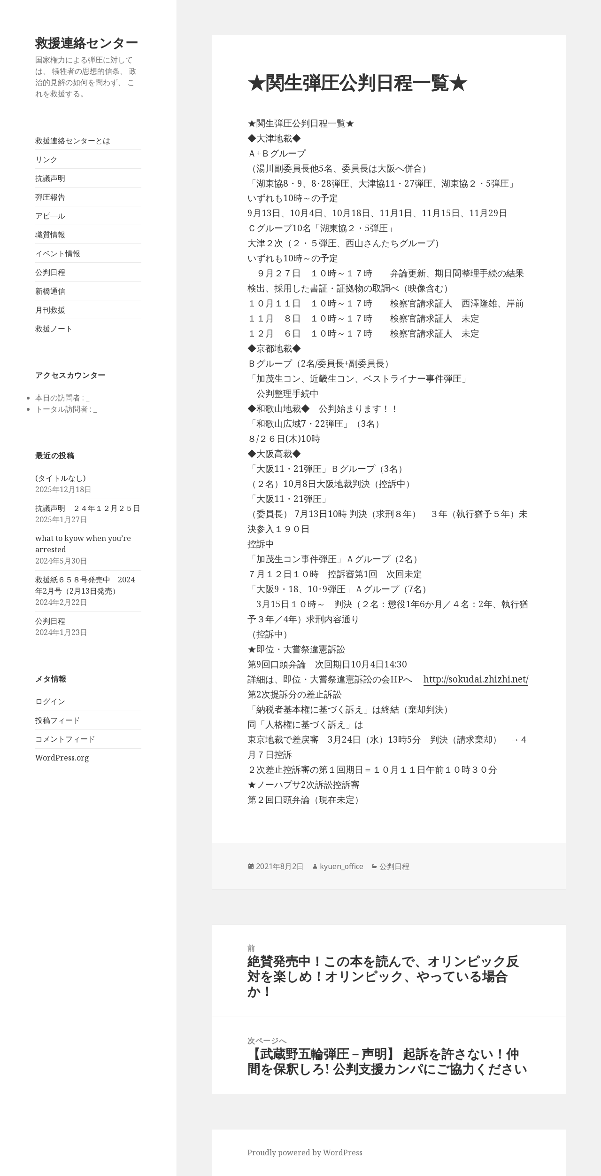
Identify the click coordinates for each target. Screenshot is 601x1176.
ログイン (50, 701)
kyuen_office (341, 866)
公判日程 (50, 272)
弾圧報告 (50, 197)
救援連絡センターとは (72, 140)
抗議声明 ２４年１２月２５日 (87, 508)
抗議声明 (50, 178)
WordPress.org (62, 758)
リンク (46, 159)
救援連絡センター (86, 42)
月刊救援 (50, 310)
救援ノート (54, 328)
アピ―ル (50, 216)
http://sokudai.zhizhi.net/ (476, 679)
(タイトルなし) (60, 478)
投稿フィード (57, 720)
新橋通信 (50, 291)
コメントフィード (65, 739)
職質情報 (50, 234)
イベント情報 (57, 253)
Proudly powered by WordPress (304, 1152)
